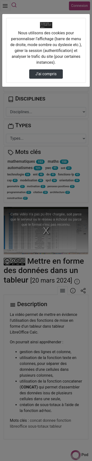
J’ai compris (45, 74)
